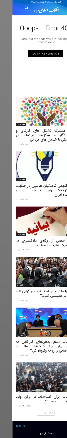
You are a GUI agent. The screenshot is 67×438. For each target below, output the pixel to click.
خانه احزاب (9, 124)
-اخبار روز (8, 285)
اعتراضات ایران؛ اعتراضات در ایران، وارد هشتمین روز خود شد (33, 399)
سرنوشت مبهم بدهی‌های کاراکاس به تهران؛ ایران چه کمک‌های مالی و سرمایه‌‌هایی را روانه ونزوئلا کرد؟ (33, 346)
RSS (6, 426)
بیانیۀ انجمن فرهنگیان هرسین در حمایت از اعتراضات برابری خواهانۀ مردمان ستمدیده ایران (33, 190)
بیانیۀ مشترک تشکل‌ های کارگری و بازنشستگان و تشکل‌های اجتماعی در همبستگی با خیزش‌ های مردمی (33, 135)
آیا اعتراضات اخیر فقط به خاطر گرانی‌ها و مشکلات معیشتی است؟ (33, 293)
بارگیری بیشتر (34, 412)
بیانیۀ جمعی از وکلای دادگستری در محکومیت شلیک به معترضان (33, 243)
